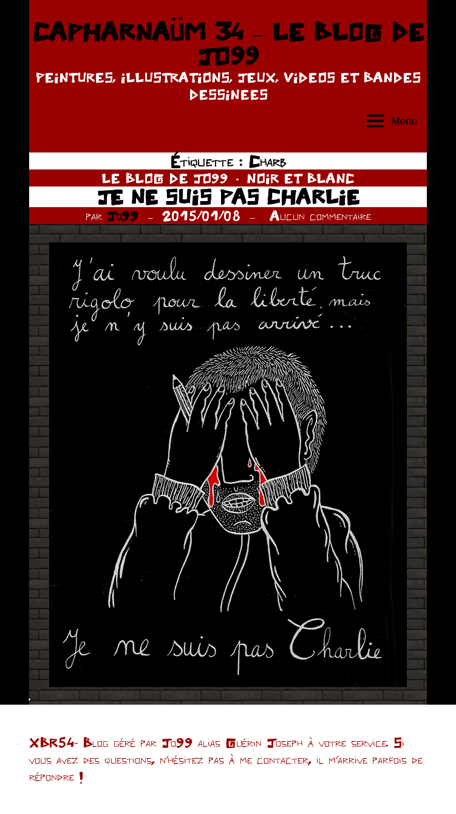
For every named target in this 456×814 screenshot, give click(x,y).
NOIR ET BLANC (301, 177)
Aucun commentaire (320, 215)
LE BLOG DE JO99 (164, 177)
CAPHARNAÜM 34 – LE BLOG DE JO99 (227, 44)
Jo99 (122, 215)
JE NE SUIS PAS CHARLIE (228, 196)
